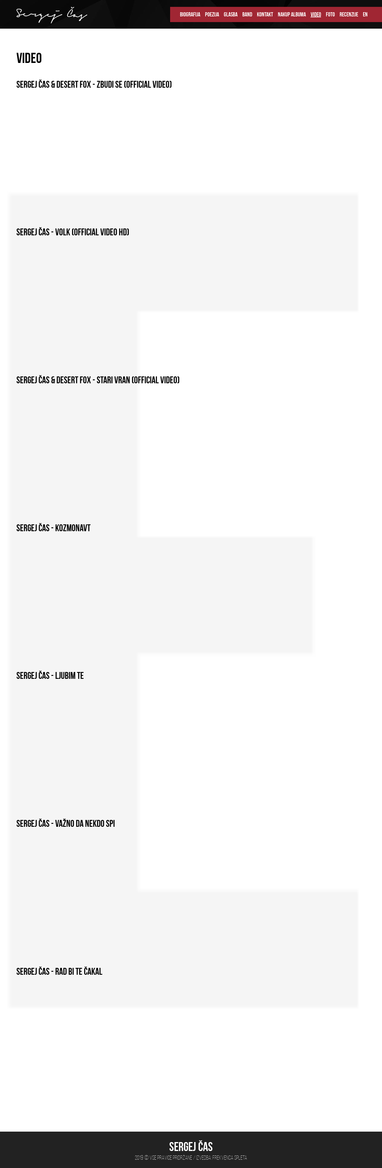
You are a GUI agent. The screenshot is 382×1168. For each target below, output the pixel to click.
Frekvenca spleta (229, 1157)
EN (365, 14)
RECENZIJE (349, 14)
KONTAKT (265, 14)
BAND (247, 14)
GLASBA (231, 14)
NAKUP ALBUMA (292, 14)
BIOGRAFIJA (190, 14)
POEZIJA (212, 14)
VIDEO (316, 14)
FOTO (330, 14)
